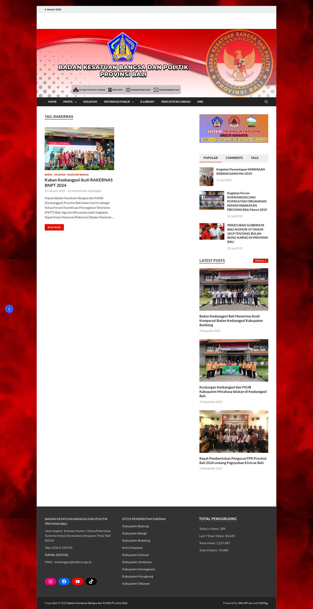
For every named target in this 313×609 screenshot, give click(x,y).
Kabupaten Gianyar (135, 555)
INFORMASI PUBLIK (117, 101)
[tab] (210, 158)
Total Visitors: (209, 550)
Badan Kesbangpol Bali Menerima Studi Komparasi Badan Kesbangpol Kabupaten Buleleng (231, 320)
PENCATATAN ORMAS (175, 101)
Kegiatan (59, 174)
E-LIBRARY (147, 101)
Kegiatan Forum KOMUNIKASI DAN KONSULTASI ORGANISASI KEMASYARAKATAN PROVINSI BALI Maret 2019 (247, 201)
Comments (234, 158)
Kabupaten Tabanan (136, 583)
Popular (210, 158)
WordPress (246, 603)
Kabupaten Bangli (134, 533)
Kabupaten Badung (135, 526)
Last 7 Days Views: (212, 536)
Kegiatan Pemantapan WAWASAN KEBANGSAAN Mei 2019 (240, 171)
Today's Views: (209, 528)
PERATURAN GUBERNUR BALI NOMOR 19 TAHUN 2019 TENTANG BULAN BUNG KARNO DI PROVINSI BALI (247, 233)
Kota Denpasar (132, 547)
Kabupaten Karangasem (138, 569)
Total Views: (207, 543)
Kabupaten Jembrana (137, 562)
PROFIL (68, 101)
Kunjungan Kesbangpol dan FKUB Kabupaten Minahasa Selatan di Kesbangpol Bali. (233, 391)
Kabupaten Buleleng (136, 540)
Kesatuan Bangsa (78, 174)
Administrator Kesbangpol (86, 190)
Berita (48, 174)
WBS (200, 101)
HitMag (263, 603)
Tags (255, 158)
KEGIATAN (90, 101)
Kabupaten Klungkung (137, 576)
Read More (53, 226)
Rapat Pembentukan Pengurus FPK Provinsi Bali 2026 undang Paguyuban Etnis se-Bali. (232, 460)
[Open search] (266, 101)
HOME (52, 101)
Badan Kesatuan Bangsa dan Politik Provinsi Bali (97, 603)
